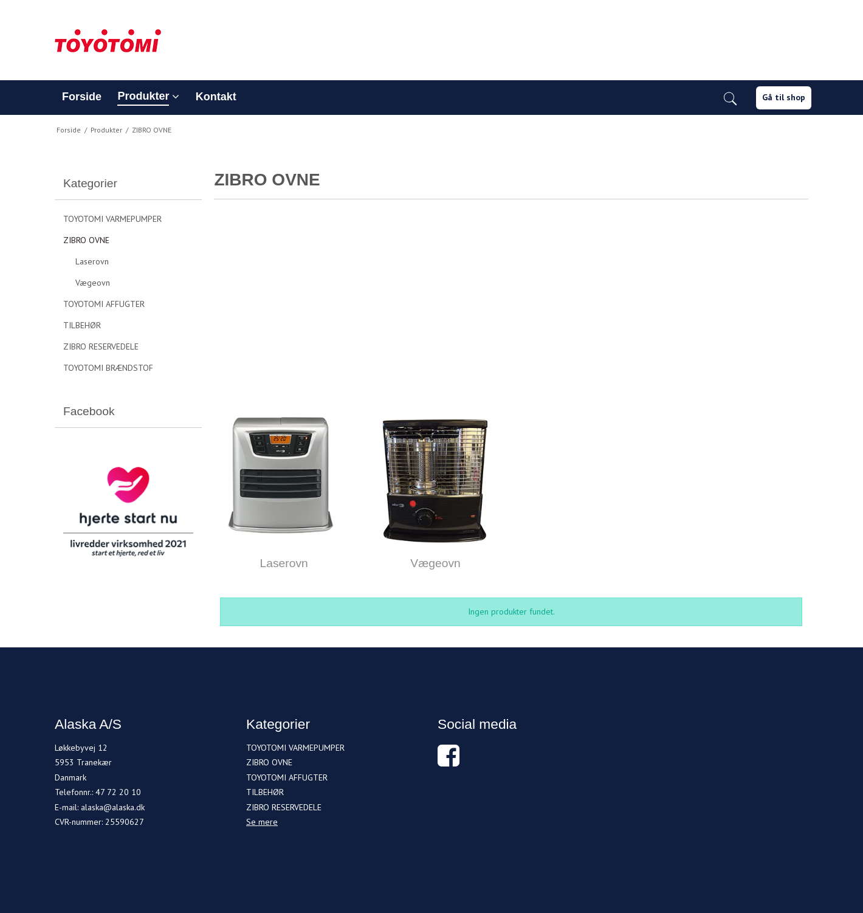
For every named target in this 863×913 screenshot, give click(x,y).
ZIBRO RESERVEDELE (101, 346)
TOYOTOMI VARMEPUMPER (112, 218)
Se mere (262, 821)
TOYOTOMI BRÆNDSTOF (108, 367)
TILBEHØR (82, 325)
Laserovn (92, 261)
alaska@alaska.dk (113, 807)
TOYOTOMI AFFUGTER (104, 303)
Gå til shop (783, 97)
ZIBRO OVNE (86, 240)
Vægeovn (92, 282)
